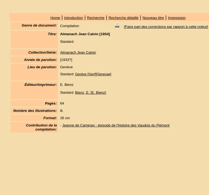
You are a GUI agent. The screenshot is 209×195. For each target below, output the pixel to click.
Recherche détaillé (123, 18)
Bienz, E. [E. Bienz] (90, 92)
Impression (177, 18)
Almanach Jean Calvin (78, 52)
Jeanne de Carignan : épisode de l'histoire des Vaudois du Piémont (116, 125)
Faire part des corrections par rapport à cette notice (166, 27)
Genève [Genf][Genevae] (93, 74)
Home (55, 18)
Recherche (95, 18)
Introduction (73, 18)
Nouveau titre (153, 18)
